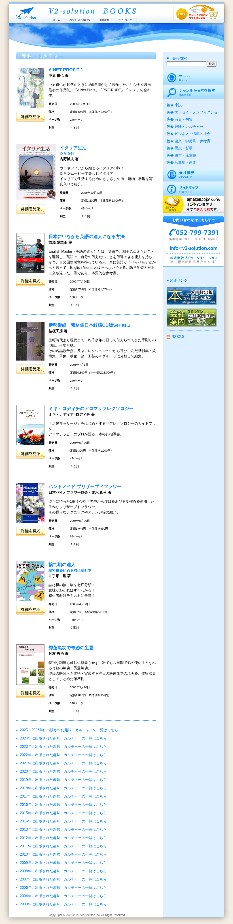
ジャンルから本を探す (80, 19)
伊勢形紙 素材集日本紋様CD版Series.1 (89, 325)
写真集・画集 (185, 162)
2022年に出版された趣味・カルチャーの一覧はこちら (63, 755)
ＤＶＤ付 (67, 154)
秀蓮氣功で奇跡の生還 (71, 647)
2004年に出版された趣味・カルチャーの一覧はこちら (63, 896)
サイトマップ (125, 19)
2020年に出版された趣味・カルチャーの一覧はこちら (63, 771)
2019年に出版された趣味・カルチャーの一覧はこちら (63, 780)
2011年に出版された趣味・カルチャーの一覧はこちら (63, 846)
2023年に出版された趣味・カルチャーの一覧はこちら (63, 746)
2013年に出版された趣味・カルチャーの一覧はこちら (63, 829)
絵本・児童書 (185, 155)
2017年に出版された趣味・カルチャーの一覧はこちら (63, 796)
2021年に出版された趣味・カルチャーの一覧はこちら (63, 763)
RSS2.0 (175, 337)
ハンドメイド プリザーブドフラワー (85, 486)
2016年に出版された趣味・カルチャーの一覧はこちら (63, 805)
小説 (178, 105)
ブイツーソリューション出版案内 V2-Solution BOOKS (92, 11)
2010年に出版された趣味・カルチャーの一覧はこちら (63, 854)
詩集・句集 (184, 119)
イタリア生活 (73, 147)
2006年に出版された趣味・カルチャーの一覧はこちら (63, 887)
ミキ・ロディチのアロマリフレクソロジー (91, 408)
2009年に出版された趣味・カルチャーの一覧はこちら (63, 863)
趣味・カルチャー (189, 126)
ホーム (56, 19)
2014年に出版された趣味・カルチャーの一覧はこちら (63, 821)
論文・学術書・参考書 (192, 141)
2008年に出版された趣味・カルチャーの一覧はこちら (63, 871)
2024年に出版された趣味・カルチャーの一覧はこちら (63, 738)
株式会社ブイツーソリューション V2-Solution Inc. (25, 13)
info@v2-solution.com (193, 248)
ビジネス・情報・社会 (192, 134)
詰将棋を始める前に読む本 (70, 570)
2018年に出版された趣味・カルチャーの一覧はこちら (63, 788)
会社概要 (104, 19)
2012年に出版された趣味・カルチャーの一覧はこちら (63, 838)
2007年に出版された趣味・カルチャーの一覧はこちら (63, 879)
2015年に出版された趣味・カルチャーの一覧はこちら (63, 813)
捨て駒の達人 (62, 564)
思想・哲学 (184, 148)
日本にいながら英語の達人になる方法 (87, 236)
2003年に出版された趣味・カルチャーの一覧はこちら (63, 904)
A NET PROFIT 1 (66, 69)
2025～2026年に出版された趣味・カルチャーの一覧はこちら (69, 730)
